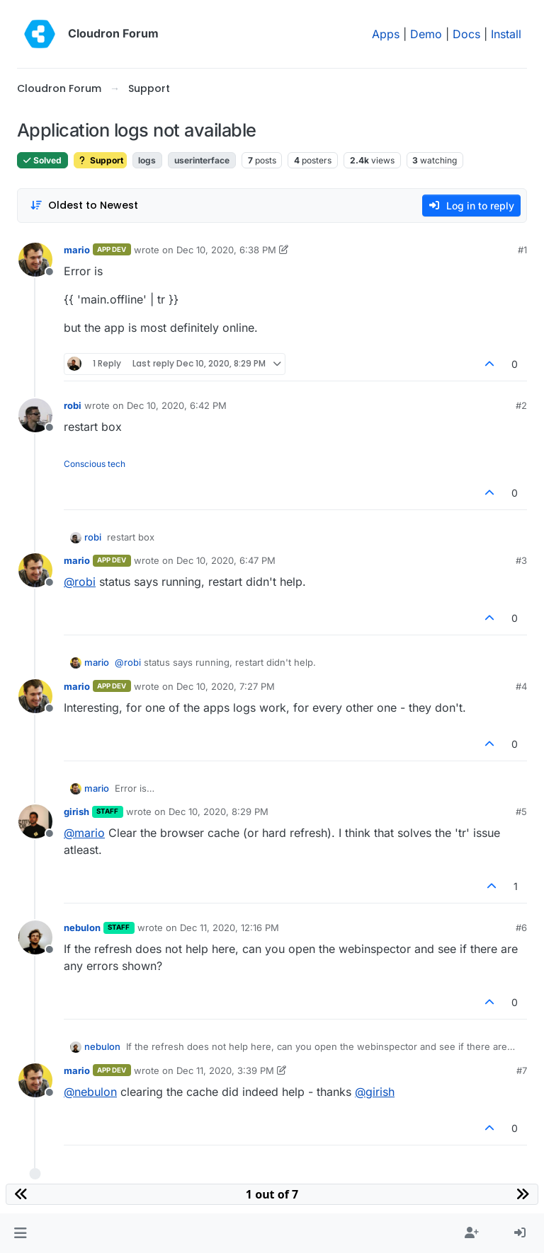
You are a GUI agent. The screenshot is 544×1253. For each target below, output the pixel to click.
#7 (521, 1070)
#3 (521, 560)
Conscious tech (94, 463)
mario (77, 249)
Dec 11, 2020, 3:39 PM (225, 1070)
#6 (521, 927)
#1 (522, 249)
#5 (521, 811)
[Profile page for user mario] (35, 260)
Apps (386, 34)
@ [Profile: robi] (80, 581)
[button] (20, 1233)
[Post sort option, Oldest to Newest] (83, 205)
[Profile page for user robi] (35, 415)
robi (72, 405)
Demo (426, 34)
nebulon (82, 927)
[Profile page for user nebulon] (35, 937)
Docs (466, 34)
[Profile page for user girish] (35, 821)
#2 (521, 405)
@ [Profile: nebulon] (90, 1092)
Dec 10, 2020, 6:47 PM (226, 560)
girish (76, 811)
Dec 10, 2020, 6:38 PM (226, 249)
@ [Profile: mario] (84, 833)
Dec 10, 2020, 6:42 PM (177, 405)
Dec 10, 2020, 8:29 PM (218, 811)
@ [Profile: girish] (375, 1092)
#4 (521, 686)
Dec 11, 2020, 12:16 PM (229, 927)
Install (506, 34)
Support (100, 160)
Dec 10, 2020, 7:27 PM (225, 686)
